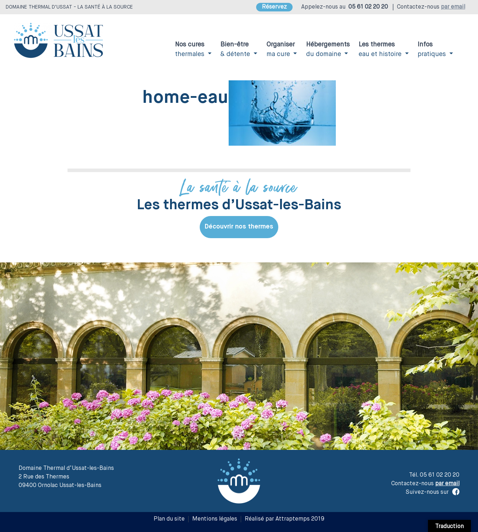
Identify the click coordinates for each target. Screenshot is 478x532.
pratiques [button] (433, 49)
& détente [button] (236, 49)
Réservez (274, 7)
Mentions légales (214, 519)
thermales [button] (190, 49)
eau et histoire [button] (381, 49)
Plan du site (169, 519)
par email (453, 7)
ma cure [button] (281, 49)
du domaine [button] (328, 49)
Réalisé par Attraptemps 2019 (284, 519)
